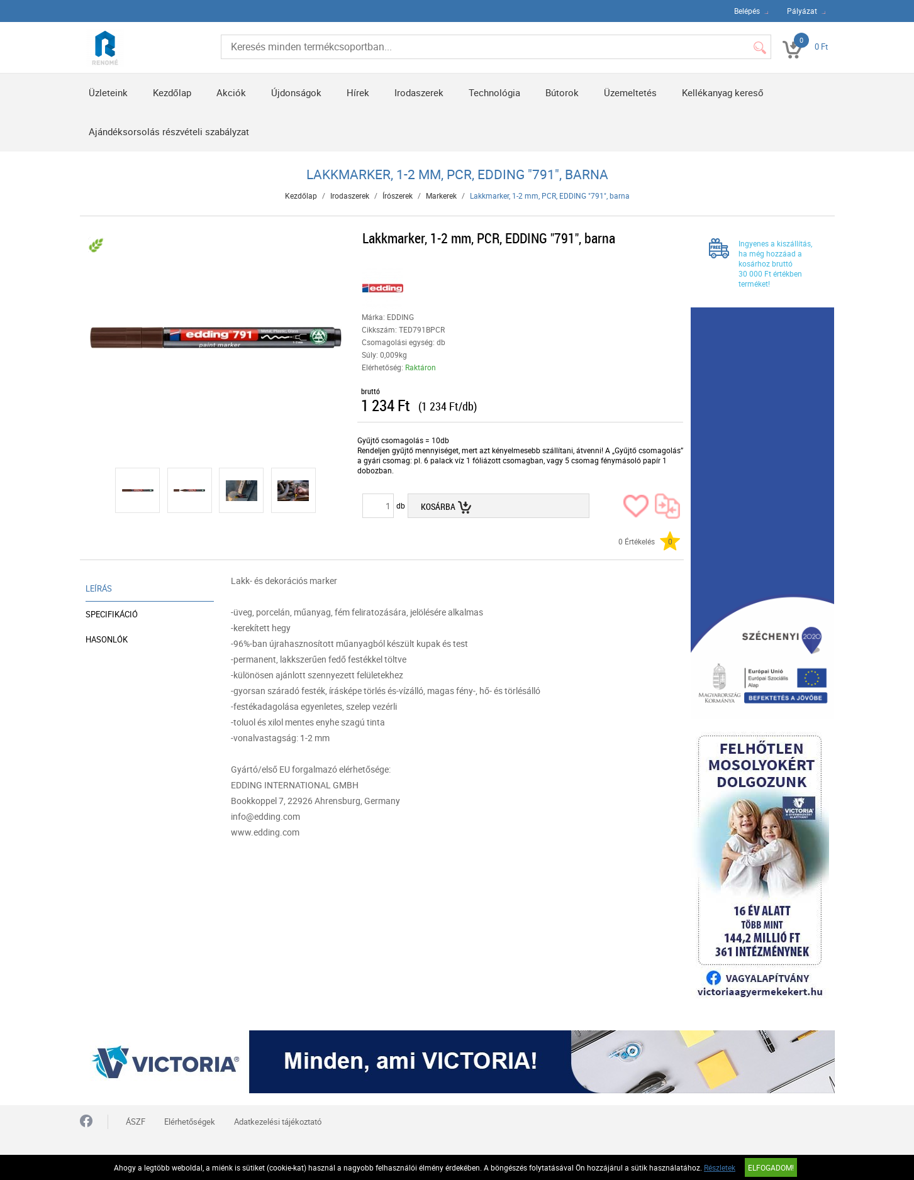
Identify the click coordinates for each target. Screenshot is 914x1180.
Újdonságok (296, 92)
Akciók (231, 92)
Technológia (494, 92)
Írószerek (397, 195)
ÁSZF (135, 1121)
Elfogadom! (771, 1167)
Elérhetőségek (189, 1121)
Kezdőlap (172, 92)
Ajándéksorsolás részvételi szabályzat (169, 131)
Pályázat (802, 11)
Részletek (719, 1167)
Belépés (747, 11)
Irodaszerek (418, 92)
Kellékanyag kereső (723, 92)
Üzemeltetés (630, 92)
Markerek (441, 195)
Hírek (358, 92)
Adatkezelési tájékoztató (277, 1121)
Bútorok (562, 92)
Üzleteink (108, 92)
